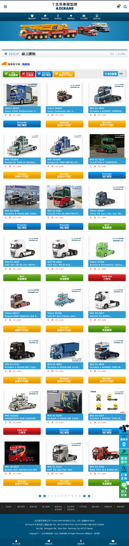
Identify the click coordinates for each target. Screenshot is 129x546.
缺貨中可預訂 (66, 74)
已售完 (30, 74)
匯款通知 (95, 507)
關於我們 (21, 507)
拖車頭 (26, 64)
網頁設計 (89, 533)
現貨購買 (13, 74)
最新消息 (33, 507)
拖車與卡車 (14, 64)
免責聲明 (71, 509)
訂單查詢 (83, 507)
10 (79, 496)
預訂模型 (46, 74)
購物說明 (108, 507)
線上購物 (46, 507)
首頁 (112, 54)
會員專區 (71, 507)
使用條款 (58, 509)
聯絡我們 (120, 507)
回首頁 (8, 507)
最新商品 (58, 507)
